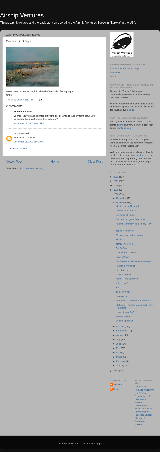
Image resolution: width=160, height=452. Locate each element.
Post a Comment (18, 148)
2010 (116, 185)
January (120, 365)
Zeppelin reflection (125, 230)
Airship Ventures (22, 15)
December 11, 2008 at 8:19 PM (29, 141)
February (121, 361)
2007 (116, 371)
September (122, 330)
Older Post (95, 161)
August (120, 335)
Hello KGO (121, 239)
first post (144, 155)
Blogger (98, 443)
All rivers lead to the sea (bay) (131, 235)
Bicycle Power (123, 257)
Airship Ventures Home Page (124, 68)
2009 (116, 190)
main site (131, 110)
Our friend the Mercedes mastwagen (134, 261)
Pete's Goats (122, 248)
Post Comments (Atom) (31, 168)
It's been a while (124, 292)
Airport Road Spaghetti (127, 278)
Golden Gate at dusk (126, 210)
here (120, 125)
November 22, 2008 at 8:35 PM (29, 123)
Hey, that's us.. (123, 270)
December (121, 198)
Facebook (115, 72)
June (119, 344)
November (121, 202)
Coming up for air (124, 320)
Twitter (113, 76)
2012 (116, 177)
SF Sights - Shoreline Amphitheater (133, 300)
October (120, 326)
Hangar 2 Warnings (125, 266)
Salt (118, 287)
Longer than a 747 (125, 312)
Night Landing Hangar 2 (128, 206)
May (118, 348)
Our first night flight (125, 215)
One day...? (121, 296)
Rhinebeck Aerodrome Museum (140, 421)
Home (55, 161)
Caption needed (124, 274)
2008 (116, 194)
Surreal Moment (124, 316)
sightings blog (124, 128)
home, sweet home (125, 244)
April (118, 352)
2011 (116, 181)
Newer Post (14, 161)
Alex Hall (117, 384)
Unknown (19, 133)
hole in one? (122, 283)
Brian (116, 389)
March (119, 357)
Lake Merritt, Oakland (126, 252)
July (118, 339)
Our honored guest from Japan (131, 219)
